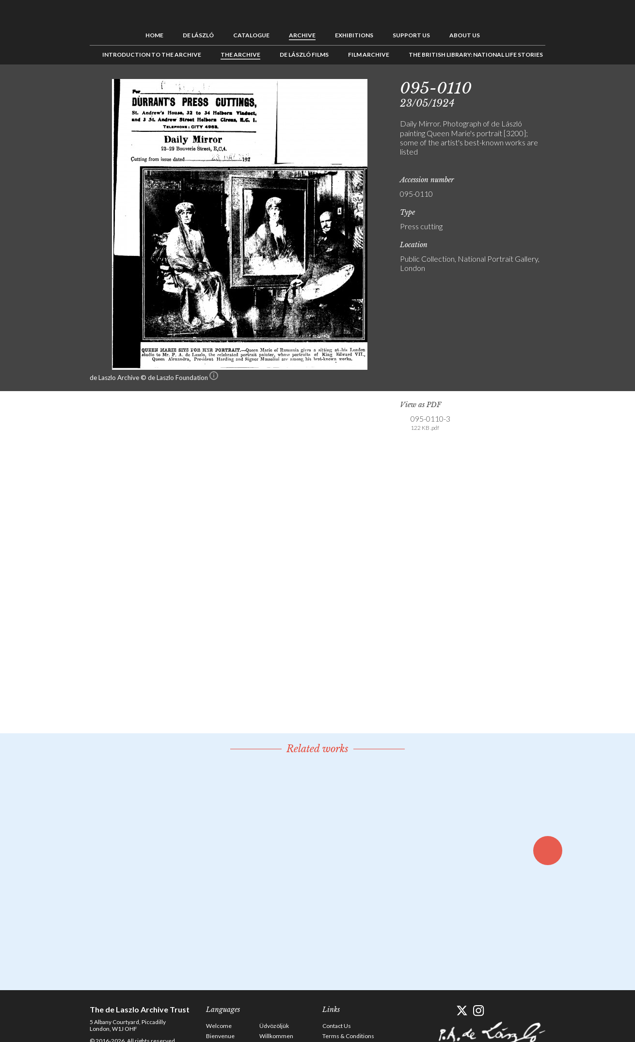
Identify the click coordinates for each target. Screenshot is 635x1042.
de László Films (304, 54)
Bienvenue (220, 1036)
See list (577, 86)
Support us (411, 35)
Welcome (219, 1025)
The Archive (240, 54)
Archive (302, 35)
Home (154, 35)
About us (464, 35)
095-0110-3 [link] (430, 423)
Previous (562, 86)
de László (198, 35)
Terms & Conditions (348, 1036)
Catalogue (251, 35)
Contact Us (336, 1025)
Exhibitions (354, 35)
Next (592, 86)
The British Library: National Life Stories (476, 54)
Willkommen (276, 1036)
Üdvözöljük (274, 1025)
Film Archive (368, 54)
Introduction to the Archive (151, 54)
